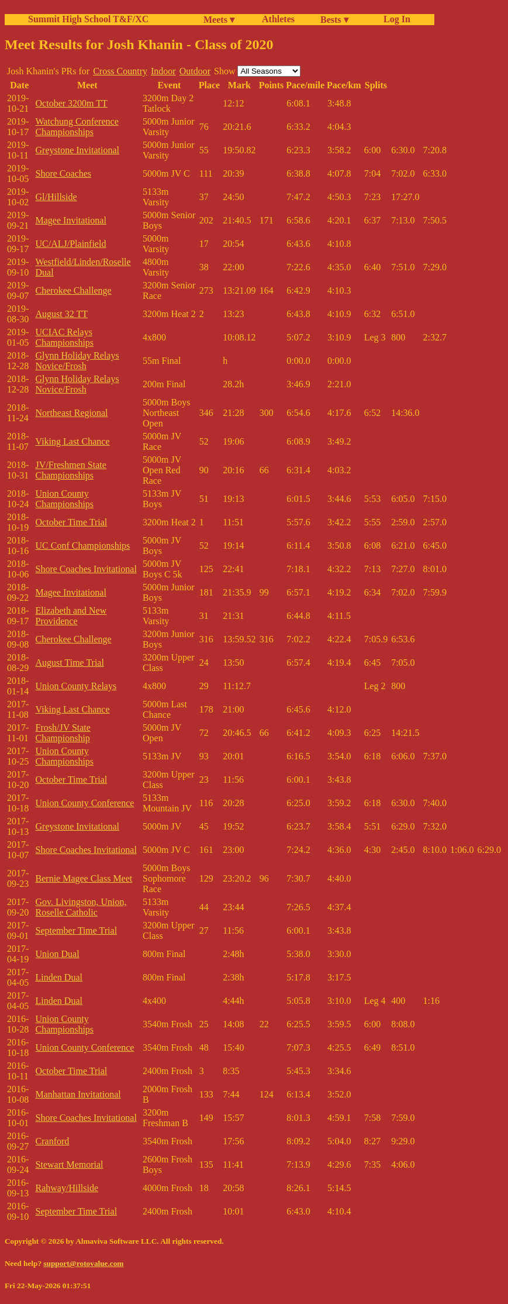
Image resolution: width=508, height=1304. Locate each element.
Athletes (278, 19)
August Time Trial (70, 663)
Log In (394, 19)
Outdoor (194, 71)
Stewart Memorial (69, 1164)
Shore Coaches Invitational (86, 569)
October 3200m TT (72, 103)
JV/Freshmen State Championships (71, 470)
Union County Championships (65, 498)
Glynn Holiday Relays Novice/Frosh (77, 360)
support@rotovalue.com (83, 1263)
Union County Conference (85, 803)
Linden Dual (59, 977)
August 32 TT (62, 314)
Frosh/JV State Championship (63, 732)
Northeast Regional (72, 413)
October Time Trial (72, 522)
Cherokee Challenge (74, 290)
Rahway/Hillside (67, 1188)
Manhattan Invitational (78, 1094)
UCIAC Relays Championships (65, 337)
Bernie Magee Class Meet (84, 878)
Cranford (53, 1141)
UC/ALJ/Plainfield (71, 244)
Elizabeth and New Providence (71, 615)
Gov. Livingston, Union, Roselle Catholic (81, 907)
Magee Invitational (71, 220)
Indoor (163, 71)
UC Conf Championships (83, 545)
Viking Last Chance (73, 441)
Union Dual (58, 954)
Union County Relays (76, 686)
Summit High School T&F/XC (88, 19)
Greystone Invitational (78, 150)
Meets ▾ (218, 20)
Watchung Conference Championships (77, 126)
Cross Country (120, 71)
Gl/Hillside (56, 197)
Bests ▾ (334, 20)
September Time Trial (77, 930)
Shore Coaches (64, 173)
